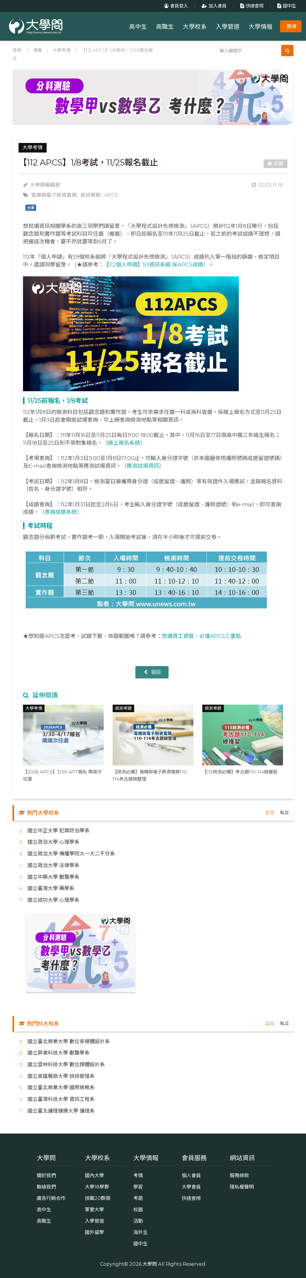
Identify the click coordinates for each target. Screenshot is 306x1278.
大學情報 (261, 26)
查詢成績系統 (61, 512)
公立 (269, 812)
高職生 (165, 26)
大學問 (150, 1264)
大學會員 (191, 1187)
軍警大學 (94, 1209)
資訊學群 (90, 195)
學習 (138, 1187)
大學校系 (195, 26)
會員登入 (175, 6)
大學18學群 (97, 1187)
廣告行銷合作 (51, 1198)
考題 (138, 1198)
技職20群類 (97, 1198)
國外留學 (94, 1232)
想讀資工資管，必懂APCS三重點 (201, 636)
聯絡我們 (46, 1187)
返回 (152, 672)
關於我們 (46, 1175)
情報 (37, 50)
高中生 (138, 26)
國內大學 (94, 1175)
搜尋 (292, 26)
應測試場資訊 (143, 466)
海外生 (140, 1232)
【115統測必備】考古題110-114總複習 (239, 772)
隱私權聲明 (242, 1187)
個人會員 (191, 1175)
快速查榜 (251, 6)
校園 (138, 1209)
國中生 (286, 6)
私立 (284, 812)
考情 (138, 1175)
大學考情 (62, 50)
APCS (111, 195)
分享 (30, 208)
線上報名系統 (124, 443)
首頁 (17, 50)
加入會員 (213, 6)
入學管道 (228, 26)
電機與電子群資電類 (54, 195)
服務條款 (239, 1175)
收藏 (275, 164)
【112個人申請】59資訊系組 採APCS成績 (153, 264)
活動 (138, 1221)
